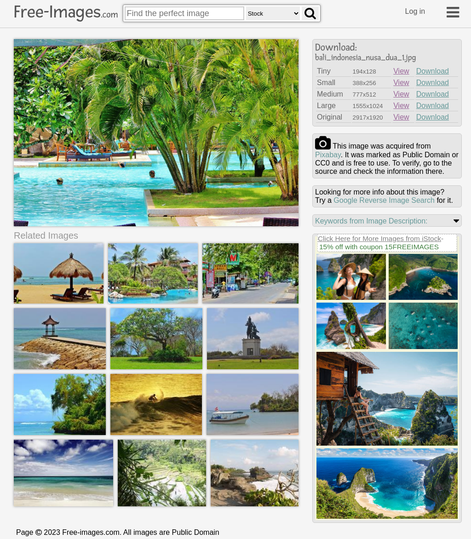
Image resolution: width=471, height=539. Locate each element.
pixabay (328, 155)
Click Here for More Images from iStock (379, 238)
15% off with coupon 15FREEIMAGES (379, 247)
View (401, 71)
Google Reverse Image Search (384, 200)
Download (432, 71)
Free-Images (66, 12)
